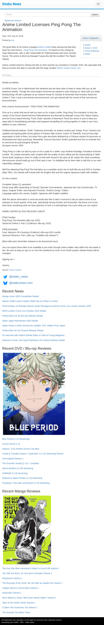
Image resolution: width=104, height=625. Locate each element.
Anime (87, 45)
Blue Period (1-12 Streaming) (15, 439)
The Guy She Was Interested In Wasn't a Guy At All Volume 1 (30, 568)
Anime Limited (44, 47)
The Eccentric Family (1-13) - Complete (20, 463)
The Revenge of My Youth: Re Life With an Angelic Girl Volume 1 (32, 583)
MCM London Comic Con (69, 68)
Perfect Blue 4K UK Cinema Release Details (23, 330)
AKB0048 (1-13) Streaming (14, 473)
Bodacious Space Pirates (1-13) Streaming (22, 478)
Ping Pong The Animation (35, 50)
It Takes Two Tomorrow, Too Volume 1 (19, 607)
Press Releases (92, 51)
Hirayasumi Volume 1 (12, 578)
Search (95, 14)
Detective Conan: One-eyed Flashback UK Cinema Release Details (33, 340)
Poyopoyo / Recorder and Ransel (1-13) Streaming (26, 483)
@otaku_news (18, 276)
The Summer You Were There (16, 612)
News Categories (91, 38)
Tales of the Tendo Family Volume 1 (18, 602)
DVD (95, 48)
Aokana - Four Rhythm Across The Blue (20, 449)
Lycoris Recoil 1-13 (11, 444)
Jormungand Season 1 (12, 458)
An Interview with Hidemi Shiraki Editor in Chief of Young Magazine (33, 335)
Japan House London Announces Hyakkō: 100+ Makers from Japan (33, 325)
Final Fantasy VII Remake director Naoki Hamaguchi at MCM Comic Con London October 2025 (46, 306)
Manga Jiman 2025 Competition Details (20, 296)
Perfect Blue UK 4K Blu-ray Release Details (22, 316)
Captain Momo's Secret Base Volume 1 (20, 588)
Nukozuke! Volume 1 (11, 593)
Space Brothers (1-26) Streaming (17, 468)
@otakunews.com (21, 282)
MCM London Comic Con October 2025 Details (24, 311)
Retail (87, 54)
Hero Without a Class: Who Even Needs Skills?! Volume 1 (29, 598)
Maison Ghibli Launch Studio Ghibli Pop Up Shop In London (30, 301)
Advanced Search (13, 20)
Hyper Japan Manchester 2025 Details (20, 321)
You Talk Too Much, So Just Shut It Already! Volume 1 (27, 573)
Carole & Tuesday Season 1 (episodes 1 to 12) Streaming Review (32, 453)
